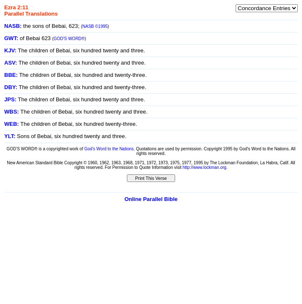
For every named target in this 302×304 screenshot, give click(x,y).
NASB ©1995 (95, 26)
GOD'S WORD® (69, 38)
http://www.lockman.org (204, 167)
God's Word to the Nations (109, 149)
